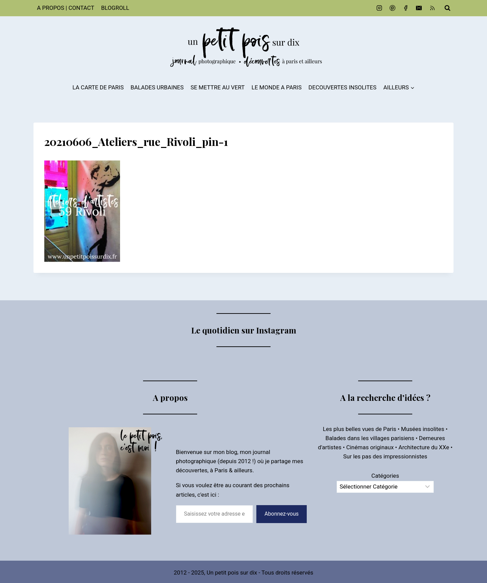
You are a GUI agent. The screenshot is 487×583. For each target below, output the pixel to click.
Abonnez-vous (281, 514)
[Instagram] (379, 8)
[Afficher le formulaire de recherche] (447, 8)
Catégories (385, 475)
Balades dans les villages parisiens (369, 438)
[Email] (419, 8)
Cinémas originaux (370, 447)
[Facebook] (406, 8)
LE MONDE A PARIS (277, 87)
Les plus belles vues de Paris (359, 429)
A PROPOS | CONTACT (65, 7)
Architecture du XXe (423, 447)
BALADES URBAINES (157, 87)
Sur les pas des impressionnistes (385, 456)
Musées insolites (422, 429)
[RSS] (432, 8)
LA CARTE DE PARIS (98, 87)
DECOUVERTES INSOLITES (342, 87)
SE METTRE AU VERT (217, 87)
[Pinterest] (392, 8)
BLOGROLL (115, 7)
